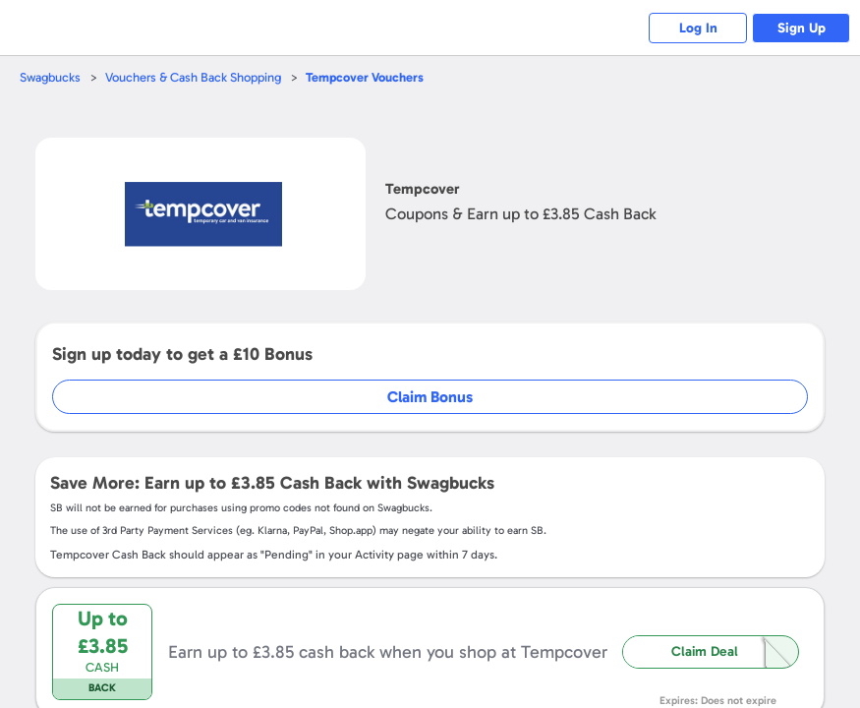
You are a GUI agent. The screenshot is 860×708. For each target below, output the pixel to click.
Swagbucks (50, 77)
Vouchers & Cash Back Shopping (193, 77)
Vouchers (365, 77)
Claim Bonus (430, 396)
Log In (698, 28)
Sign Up (801, 28)
